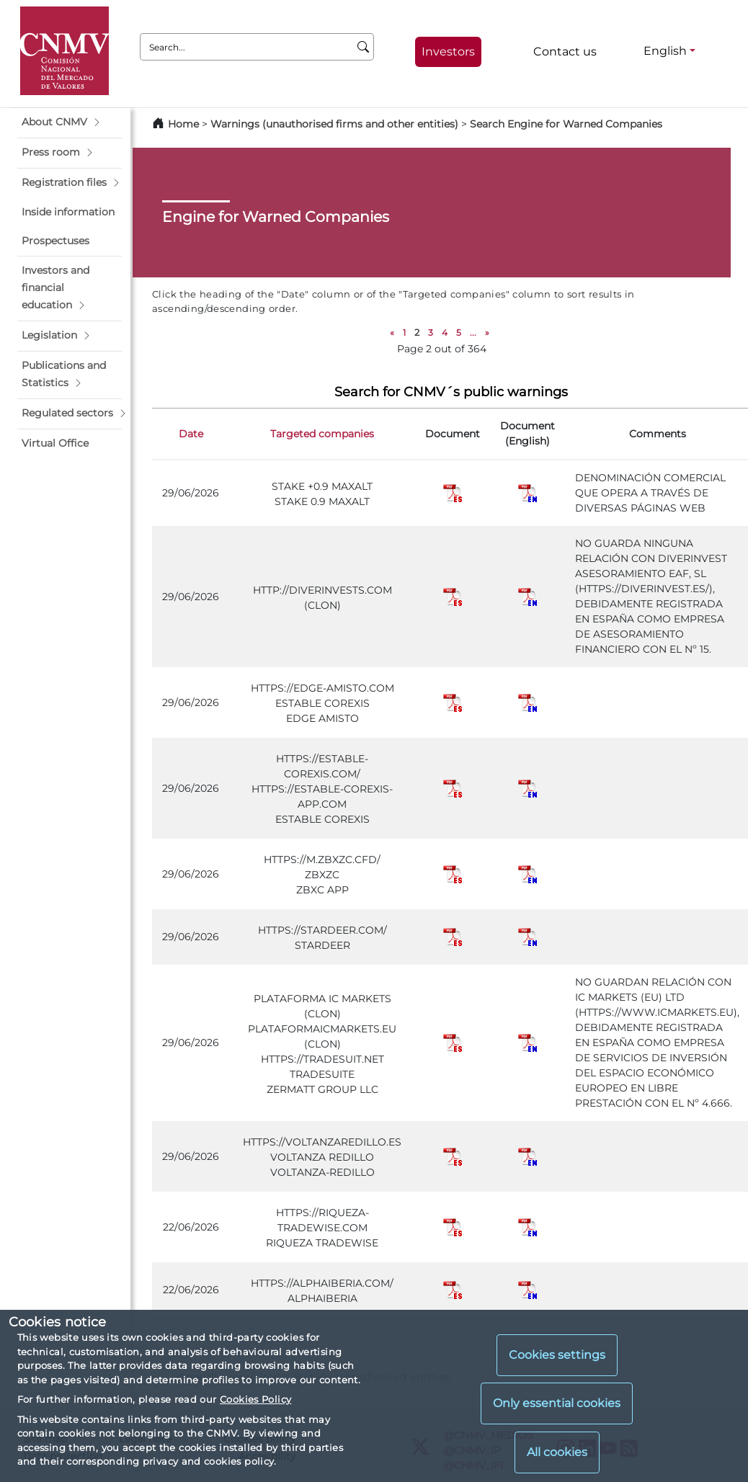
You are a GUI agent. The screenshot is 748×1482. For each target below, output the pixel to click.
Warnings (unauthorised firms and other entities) (334, 123)
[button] (69, 122)
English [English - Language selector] (665, 51)
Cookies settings (557, 1355)
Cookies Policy (255, 1399)
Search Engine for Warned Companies (566, 123)
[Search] (363, 47)
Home (183, 123)
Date (191, 433)
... (473, 332)
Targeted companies (322, 433)
